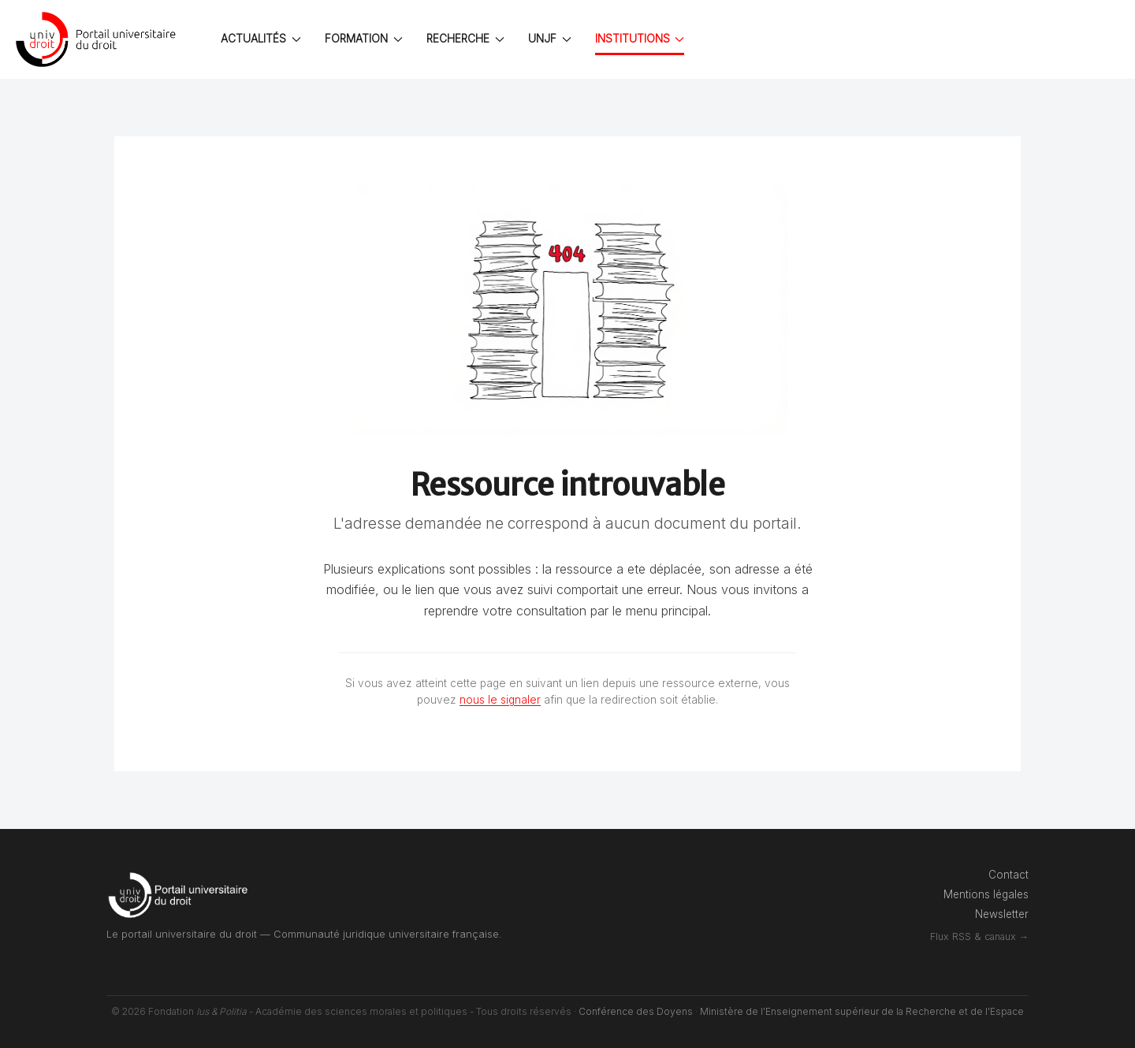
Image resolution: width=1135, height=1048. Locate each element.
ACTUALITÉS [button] (261, 38)
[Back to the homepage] (98, 39)
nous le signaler (500, 699)
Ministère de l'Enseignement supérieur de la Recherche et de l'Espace (862, 1011)
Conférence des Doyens (636, 1011)
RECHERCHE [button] (465, 38)
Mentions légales (986, 894)
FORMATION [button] (364, 38)
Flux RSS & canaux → (979, 936)
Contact (1008, 874)
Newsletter (1002, 914)
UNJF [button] (549, 38)
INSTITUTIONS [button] (640, 38)
